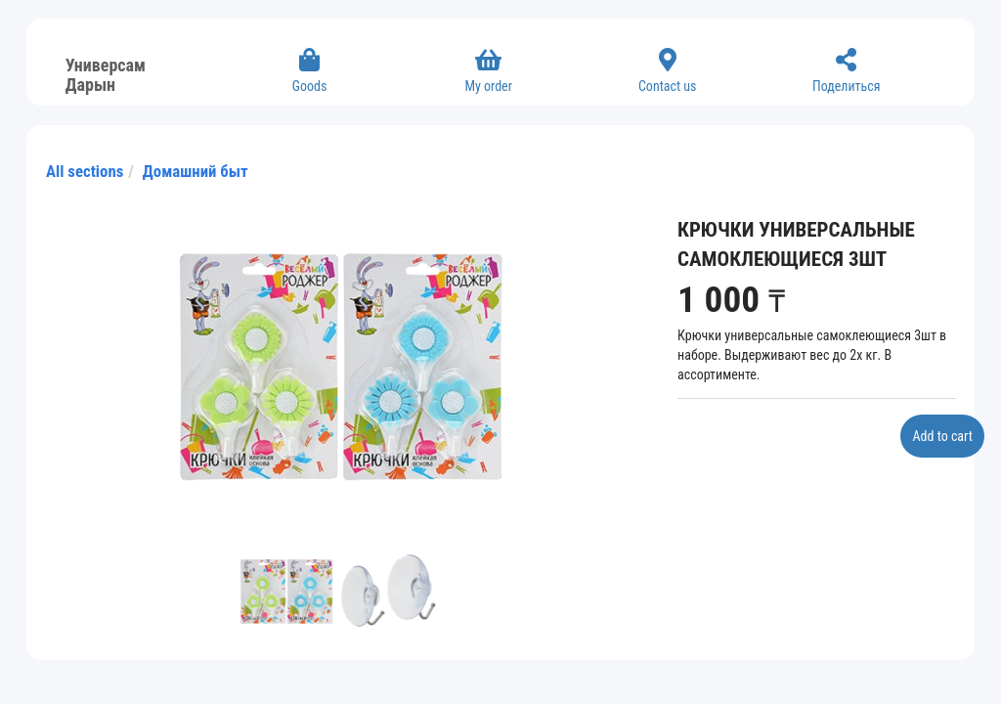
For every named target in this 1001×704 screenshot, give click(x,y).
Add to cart (942, 436)
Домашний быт (195, 171)
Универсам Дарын (105, 72)
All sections (84, 171)
